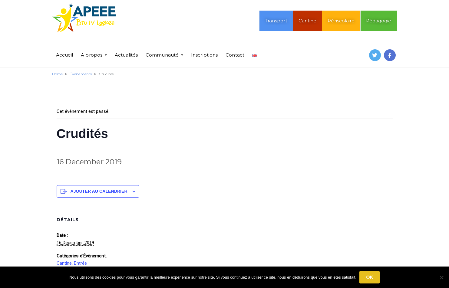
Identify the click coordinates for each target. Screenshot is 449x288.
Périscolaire (341, 21)
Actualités (126, 55)
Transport (276, 21)
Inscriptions (204, 55)
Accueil (64, 55)
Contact (235, 55)
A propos (91, 55)
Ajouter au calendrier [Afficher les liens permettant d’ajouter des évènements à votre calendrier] (99, 191)
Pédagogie (378, 21)
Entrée (80, 263)
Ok (369, 277)
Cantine (308, 21)
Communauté (162, 55)
